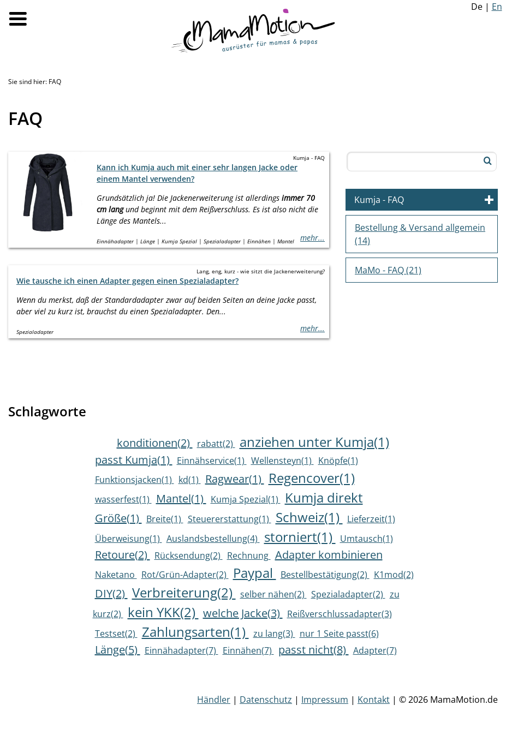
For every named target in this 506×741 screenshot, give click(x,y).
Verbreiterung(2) (184, 592)
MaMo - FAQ (388, 270)
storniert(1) (300, 537)
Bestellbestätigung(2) (325, 575)
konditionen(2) (155, 442)
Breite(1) (164, 519)
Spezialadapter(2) (348, 594)
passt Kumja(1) (133, 459)
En (497, 7)
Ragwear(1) (234, 478)
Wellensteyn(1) (282, 461)
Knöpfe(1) (338, 461)
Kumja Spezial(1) (246, 499)
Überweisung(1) (128, 539)
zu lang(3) (274, 634)
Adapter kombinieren (329, 554)
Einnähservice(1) (212, 461)
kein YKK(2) (163, 612)
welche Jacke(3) (243, 613)
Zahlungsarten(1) (195, 632)
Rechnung (249, 555)
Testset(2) (116, 634)
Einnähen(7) (248, 650)
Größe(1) (118, 518)
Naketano (116, 575)
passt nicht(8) (313, 649)
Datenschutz (266, 700)
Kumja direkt (324, 497)
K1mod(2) (394, 575)
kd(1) (189, 480)
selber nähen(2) (273, 594)
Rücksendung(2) (188, 555)
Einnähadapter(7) (181, 650)
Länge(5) (117, 649)
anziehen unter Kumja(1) (314, 442)
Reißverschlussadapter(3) (339, 614)
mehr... (312, 237)
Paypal (254, 573)
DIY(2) (111, 593)
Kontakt (374, 700)
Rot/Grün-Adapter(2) (185, 575)
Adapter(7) (375, 650)
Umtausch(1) (366, 539)
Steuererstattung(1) (229, 519)
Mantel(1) (181, 498)
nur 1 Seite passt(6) (339, 634)
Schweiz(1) (309, 517)
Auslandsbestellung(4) (213, 539)
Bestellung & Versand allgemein (420, 234)
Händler (213, 700)
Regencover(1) (312, 478)
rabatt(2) (216, 444)
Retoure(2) (122, 554)
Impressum (324, 700)
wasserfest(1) (123, 499)
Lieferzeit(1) (371, 519)
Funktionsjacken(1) (134, 480)
